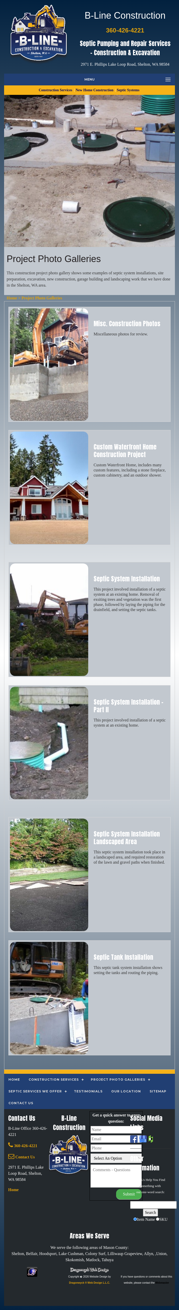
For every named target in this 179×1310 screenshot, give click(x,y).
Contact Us (21, 1157)
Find (162, 1180)
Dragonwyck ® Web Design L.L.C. (89, 1282)
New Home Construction (95, 90)
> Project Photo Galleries (39, 298)
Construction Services (56, 90)
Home (12, 298)
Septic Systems (128, 90)
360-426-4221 (22, 1146)
